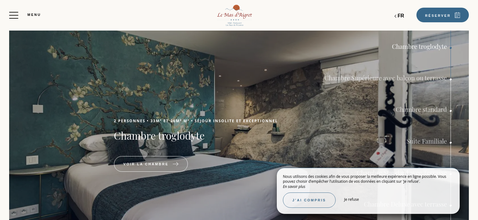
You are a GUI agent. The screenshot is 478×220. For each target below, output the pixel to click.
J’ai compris (309, 200)
